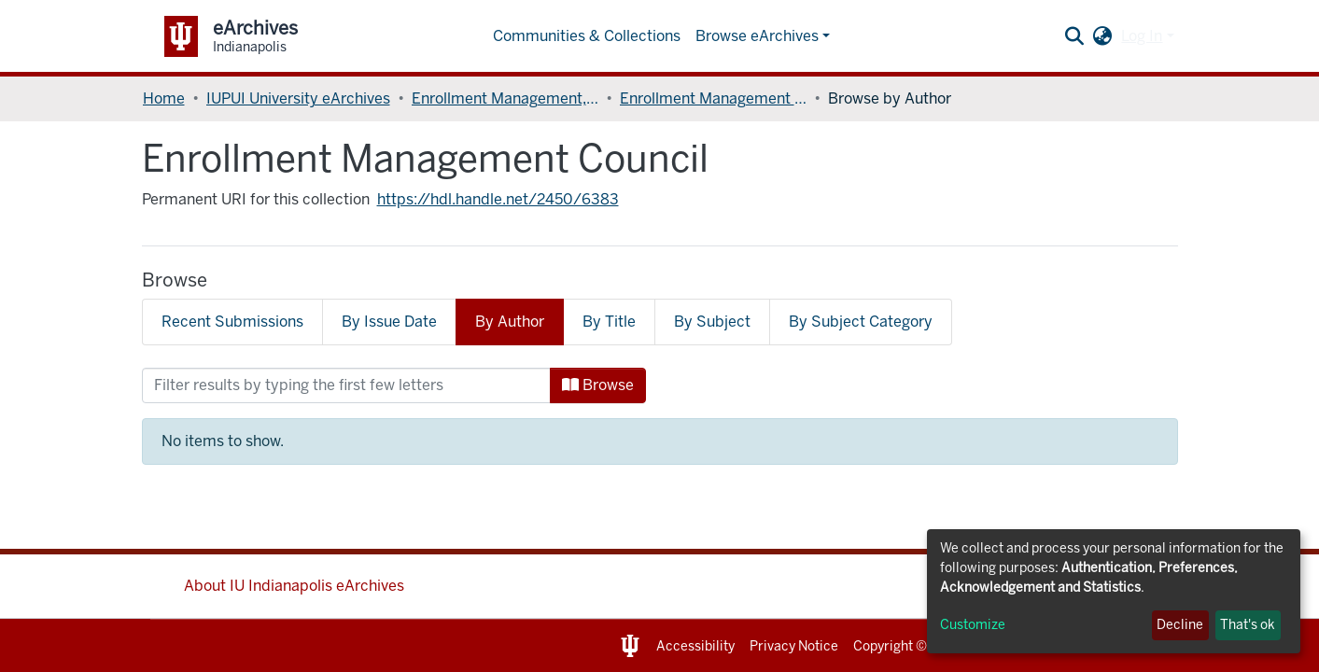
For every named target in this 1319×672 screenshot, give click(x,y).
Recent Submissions (232, 321)
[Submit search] (1074, 36)
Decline (1180, 625)
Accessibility (695, 646)
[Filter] (346, 385)
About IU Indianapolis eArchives (294, 586)
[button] (1102, 36)
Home (164, 98)
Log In (1141, 36)
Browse (598, 385)
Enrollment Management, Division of (505, 98)
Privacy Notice (794, 646)
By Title (609, 321)
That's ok (1247, 625)
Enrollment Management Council (713, 98)
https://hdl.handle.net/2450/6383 (498, 199)
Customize (972, 625)
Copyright (883, 646)
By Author (509, 321)
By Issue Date (389, 321)
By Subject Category (861, 321)
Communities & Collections (587, 36)
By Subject (712, 321)
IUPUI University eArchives (298, 98)
